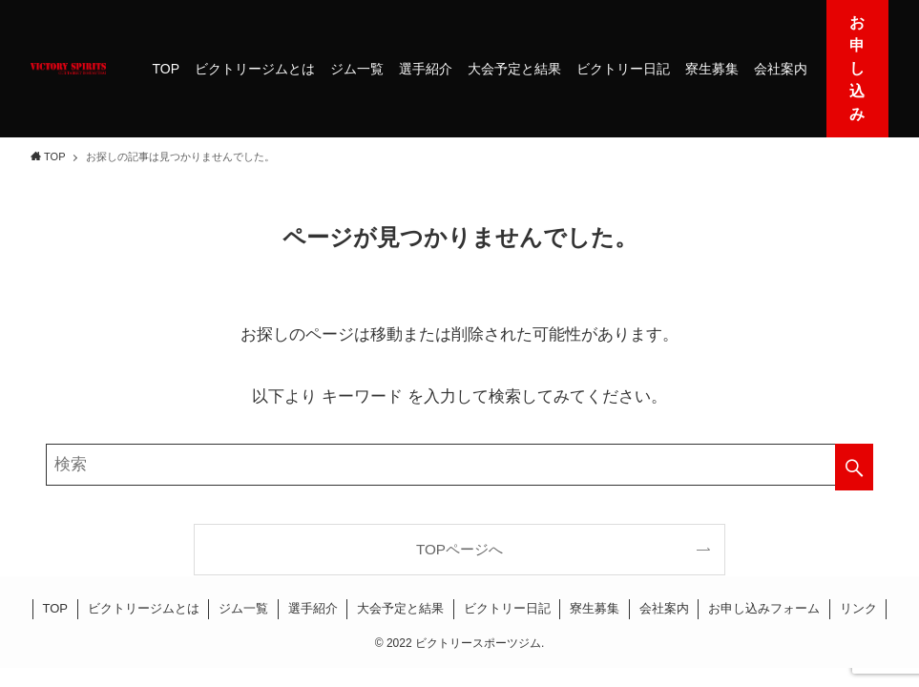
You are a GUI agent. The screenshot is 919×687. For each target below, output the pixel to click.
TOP (56, 608)
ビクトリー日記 (507, 608)
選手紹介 (313, 608)
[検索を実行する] (854, 467)
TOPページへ (459, 549)
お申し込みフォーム (764, 608)
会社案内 (664, 608)
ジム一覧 (243, 608)
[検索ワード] (459, 465)
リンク (858, 608)
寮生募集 (594, 608)
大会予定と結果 (400, 608)
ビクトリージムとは (143, 608)
